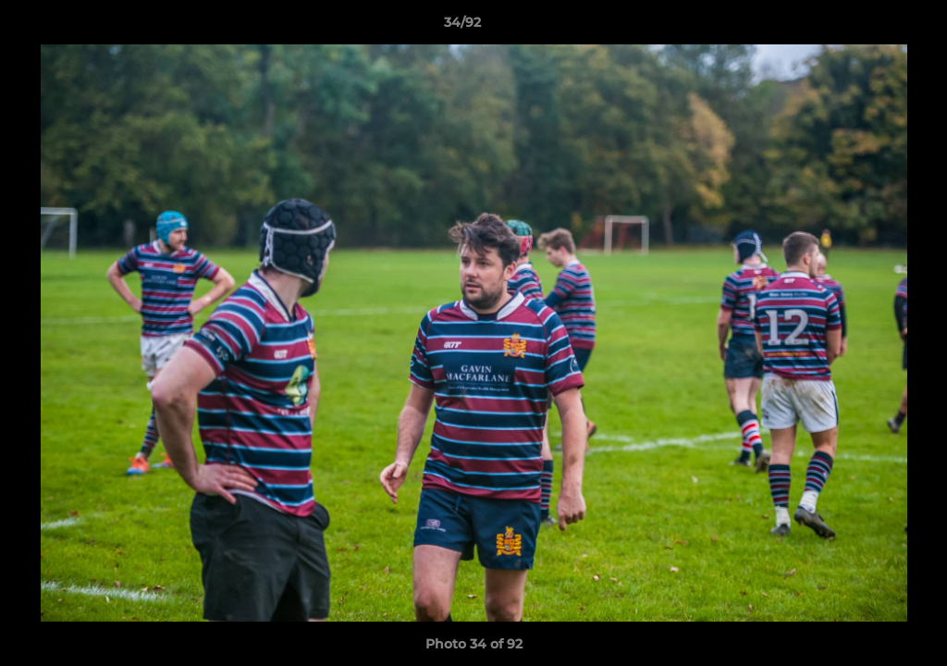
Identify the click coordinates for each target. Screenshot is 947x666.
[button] (869, 26)
